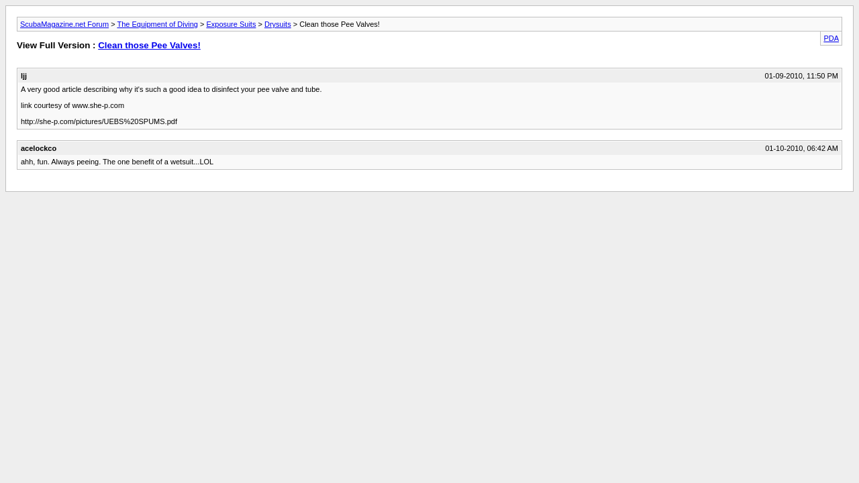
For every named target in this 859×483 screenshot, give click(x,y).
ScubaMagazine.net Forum (64, 24)
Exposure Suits (231, 24)
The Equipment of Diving (157, 24)
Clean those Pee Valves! (149, 45)
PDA (831, 38)
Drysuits (277, 24)
